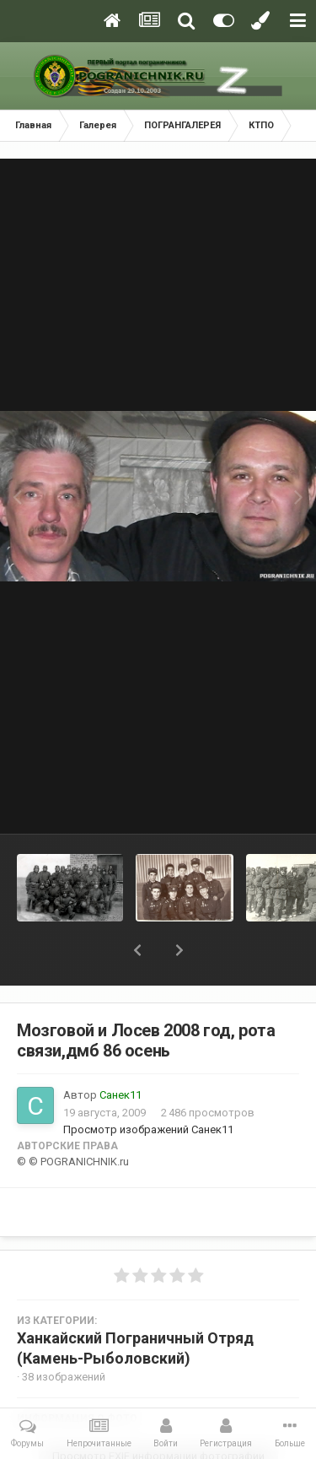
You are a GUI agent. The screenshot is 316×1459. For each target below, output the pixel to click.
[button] (137, 950)
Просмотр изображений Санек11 (148, 1129)
